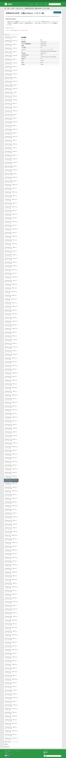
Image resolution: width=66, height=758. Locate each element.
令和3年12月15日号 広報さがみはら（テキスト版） (11, 355)
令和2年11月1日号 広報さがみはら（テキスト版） (11, 255)
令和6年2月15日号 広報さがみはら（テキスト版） (11, 547)
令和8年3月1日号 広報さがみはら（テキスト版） (11, 724)
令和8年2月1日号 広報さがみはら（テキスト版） (11, 717)
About (46, 4)
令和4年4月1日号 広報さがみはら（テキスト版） (11, 381)
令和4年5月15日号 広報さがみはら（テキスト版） (11, 392)
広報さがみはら (19, 8)
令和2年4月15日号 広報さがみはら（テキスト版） (11, 211)
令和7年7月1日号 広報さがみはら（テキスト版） (11, 665)
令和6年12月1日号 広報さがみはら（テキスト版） (11, 613)
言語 (44, 754)
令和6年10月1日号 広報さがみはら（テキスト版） (11, 598)
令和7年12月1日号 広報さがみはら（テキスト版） (11, 702)
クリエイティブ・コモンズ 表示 (47, 49)
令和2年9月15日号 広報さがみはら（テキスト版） (11, 248)
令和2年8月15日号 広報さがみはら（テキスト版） (11, 240)
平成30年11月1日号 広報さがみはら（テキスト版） (11, 82)
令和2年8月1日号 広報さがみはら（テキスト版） (11, 237)
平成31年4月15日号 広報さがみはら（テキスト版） (11, 122)
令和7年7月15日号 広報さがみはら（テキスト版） (11, 669)
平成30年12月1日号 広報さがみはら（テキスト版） (11, 89)
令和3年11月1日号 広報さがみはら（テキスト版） (11, 344)
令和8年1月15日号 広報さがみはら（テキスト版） (11, 713)
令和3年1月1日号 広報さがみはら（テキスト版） (11, 270)
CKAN (46, 752)
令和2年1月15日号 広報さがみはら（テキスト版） (11, 189)
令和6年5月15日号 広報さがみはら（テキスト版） (11, 569)
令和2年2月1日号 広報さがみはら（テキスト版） (11, 193)
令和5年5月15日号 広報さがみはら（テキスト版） (37, 8)
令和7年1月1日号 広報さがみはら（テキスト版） (11, 621)
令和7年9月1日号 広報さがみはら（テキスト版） (11, 680)
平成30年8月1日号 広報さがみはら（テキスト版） (11, 60)
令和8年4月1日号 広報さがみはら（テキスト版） (11, 731)
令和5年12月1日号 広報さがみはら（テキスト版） (11, 528)
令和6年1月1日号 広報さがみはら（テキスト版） (11, 536)
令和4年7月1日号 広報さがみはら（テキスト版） (11, 403)
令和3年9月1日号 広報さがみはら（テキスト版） (11, 329)
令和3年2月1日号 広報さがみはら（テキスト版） (11, 277)
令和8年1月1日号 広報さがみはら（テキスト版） (11, 709)
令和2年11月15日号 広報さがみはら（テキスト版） (11, 259)
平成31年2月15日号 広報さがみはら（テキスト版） (11, 108)
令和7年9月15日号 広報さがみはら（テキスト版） (11, 683)
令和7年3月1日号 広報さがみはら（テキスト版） (11, 635)
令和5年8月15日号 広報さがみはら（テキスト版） (11, 503)
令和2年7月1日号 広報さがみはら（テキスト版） (11, 229)
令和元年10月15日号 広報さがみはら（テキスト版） (11, 167)
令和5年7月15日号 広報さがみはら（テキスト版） (11, 495)
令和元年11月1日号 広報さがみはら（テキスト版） (11, 170)
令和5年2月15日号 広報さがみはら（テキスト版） (11, 458)
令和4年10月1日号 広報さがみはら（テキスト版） (11, 425)
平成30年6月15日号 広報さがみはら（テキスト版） (11, 49)
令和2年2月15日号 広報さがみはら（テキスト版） (11, 196)
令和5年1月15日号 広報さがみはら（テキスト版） (11, 451)
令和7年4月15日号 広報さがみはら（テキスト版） (11, 646)
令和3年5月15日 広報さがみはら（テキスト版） (11, 303)
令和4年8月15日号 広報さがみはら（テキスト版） (11, 414)
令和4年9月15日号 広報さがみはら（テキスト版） (11, 421)
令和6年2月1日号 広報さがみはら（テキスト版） (11, 543)
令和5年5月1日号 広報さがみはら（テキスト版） (11, 477)
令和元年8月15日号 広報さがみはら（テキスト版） (11, 152)
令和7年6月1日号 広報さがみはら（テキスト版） (11, 657)
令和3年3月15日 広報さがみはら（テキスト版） (11, 288)
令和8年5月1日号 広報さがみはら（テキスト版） (11, 739)
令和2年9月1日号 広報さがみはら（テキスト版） (11, 244)
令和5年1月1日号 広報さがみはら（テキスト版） (11, 447)
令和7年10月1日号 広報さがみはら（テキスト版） (11, 687)
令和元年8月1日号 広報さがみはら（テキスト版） (11, 148)
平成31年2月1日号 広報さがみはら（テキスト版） (11, 104)
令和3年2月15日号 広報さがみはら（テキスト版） (11, 281)
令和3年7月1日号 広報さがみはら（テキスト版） (11, 314)
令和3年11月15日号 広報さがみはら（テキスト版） (11, 348)
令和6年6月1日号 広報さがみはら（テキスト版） (11, 573)
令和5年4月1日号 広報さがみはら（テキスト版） (11, 469)
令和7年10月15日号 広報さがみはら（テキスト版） (11, 691)
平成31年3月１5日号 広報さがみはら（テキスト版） (11, 115)
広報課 (12, 8)
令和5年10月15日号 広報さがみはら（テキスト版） (11, 517)
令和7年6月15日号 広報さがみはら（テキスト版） (11, 661)
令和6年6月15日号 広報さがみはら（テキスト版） (11, 576)
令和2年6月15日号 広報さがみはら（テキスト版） (11, 226)
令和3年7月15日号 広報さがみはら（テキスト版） (11, 318)
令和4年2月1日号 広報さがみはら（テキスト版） (11, 366)
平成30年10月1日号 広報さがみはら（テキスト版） (11, 74)
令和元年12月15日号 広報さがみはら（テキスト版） (11, 181)
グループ (41, 4)
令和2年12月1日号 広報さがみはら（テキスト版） (11, 263)
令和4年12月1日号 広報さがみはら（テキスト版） (11, 440)
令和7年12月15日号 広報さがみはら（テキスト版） (11, 705)
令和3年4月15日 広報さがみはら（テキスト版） (11, 296)
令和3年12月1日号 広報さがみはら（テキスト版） (11, 351)
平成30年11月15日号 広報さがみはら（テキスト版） (11, 86)
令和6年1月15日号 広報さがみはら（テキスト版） (11, 539)
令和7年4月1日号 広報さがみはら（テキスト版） (11, 643)
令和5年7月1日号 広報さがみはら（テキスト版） (11, 491)
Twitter (6, 744)
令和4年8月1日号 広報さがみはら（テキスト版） (11, 410)
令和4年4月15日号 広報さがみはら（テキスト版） (11, 384)
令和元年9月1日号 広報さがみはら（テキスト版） (11, 156)
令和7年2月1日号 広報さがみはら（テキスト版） (11, 628)
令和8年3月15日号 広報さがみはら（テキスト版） (11, 728)
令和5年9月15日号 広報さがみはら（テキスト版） (11, 510)
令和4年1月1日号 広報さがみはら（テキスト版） (11, 359)
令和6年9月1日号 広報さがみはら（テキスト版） (11, 595)
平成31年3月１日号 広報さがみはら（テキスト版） (11, 111)
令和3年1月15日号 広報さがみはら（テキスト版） (11, 274)
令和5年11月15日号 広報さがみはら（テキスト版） (11, 525)
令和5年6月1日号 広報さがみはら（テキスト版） (11, 484)
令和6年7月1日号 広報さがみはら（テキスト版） (11, 580)
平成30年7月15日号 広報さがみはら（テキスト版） (11, 56)
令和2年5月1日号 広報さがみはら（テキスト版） (11, 215)
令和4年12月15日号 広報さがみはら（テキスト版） (11, 443)
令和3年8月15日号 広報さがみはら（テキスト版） (11, 325)
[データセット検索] (55, 4)
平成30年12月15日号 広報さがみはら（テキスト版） (11, 93)
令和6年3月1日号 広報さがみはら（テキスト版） (11, 550)
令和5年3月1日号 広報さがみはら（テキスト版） (11, 462)
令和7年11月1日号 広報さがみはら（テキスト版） (11, 694)
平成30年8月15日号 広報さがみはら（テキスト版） (11, 63)
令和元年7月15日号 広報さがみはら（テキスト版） (11, 145)
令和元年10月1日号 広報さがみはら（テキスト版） (11, 163)
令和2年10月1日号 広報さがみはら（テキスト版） (11, 252)
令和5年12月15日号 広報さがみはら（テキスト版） (11, 532)
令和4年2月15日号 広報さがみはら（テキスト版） (11, 370)
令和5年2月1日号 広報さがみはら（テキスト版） (11, 455)
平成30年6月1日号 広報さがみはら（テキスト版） (11, 45)
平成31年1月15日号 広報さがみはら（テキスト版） (11, 100)
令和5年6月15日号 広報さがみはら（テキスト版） (11, 488)
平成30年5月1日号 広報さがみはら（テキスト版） (11, 38)
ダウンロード (57, 12)
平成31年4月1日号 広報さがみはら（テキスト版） (11, 119)
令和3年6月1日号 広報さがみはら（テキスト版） (11, 307)
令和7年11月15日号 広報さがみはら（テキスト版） (11, 698)
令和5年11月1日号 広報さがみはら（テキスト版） (11, 521)
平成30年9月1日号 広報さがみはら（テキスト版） (11, 67)
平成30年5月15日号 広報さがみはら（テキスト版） (11, 41)
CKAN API (7, 752)
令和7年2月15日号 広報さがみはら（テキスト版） (11, 632)
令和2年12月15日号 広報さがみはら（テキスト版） (11, 266)
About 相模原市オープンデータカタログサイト (13, 750)
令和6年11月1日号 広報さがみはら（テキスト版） (11, 606)
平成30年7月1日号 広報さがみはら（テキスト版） (11, 52)
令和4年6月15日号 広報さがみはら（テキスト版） (11, 399)
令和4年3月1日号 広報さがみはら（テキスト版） (11, 373)
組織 (37, 4)
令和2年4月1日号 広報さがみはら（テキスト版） (11, 207)
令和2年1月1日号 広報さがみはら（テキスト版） (11, 185)
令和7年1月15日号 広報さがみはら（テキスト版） (11, 624)
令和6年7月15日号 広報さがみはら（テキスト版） (11, 584)
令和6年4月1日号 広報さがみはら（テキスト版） (11, 558)
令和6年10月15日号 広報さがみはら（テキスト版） (11, 602)
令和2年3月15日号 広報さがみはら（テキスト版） (11, 204)
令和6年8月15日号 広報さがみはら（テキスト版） (11, 591)
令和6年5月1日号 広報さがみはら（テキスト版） (11, 565)
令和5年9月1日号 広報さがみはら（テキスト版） (11, 506)
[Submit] (59, 4)
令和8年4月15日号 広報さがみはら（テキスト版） (11, 735)
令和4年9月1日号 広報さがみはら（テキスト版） (11, 418)
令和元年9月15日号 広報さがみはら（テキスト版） (11, 159)
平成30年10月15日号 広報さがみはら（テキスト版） (11, 78)
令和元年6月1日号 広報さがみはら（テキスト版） (11, 133)
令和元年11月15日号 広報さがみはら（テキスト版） (11, 174)
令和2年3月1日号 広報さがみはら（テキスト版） (11, 200)
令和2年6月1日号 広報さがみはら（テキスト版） (11, 222)
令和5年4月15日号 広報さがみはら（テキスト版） (11, 473)
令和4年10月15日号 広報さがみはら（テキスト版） (11, 429)
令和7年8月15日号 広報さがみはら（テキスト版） (11, 676)
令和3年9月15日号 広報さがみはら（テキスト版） (11, 333)
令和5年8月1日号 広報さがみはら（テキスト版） (11, 499)
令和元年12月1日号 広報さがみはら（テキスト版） (11, 178)
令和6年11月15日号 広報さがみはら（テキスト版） (11, 610)
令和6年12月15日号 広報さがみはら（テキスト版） (11, 617)
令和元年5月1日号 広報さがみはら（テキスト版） (11, 126)
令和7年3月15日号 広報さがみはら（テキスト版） (11, 639)
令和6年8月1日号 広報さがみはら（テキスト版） (11, 587)
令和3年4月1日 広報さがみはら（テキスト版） (11, 292)
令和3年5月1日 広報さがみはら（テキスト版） (11, 300)
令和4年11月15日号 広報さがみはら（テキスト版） (11, 436)
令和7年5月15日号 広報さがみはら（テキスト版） (11, 654)
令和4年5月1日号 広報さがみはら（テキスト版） (11, 388)
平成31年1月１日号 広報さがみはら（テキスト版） (11, 97)
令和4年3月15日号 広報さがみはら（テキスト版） (11, 377)
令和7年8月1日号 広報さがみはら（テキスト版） (11, 672)
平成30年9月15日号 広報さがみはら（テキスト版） (11, 71)
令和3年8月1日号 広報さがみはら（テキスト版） (11, 322)
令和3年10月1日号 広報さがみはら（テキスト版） (11, 336)
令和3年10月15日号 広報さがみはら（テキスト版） (11, 340)
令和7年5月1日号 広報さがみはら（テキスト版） (11, 650)
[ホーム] (5, 8)
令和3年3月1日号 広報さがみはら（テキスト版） (11, 285)
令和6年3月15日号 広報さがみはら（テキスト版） (11, 554)
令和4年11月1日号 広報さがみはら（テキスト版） (11, 432)
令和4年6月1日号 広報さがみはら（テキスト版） (11, 395)
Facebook (7, 746)
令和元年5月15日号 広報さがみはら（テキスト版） (11, 130)
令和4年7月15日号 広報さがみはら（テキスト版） (11, 407)
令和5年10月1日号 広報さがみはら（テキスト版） (11, 514)
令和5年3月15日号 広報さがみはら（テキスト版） (11, 466)
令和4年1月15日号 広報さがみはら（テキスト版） (11, 362)
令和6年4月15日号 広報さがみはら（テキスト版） (11, 562)
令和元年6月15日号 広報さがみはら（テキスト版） (11, 137)
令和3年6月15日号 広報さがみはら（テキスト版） (11, 311)
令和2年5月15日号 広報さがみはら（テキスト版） (11, 218)
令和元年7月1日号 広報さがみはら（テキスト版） (11, 141)
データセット (31, 4)
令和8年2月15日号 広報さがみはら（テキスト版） (11, 720)
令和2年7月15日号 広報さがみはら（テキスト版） (11, 233)
